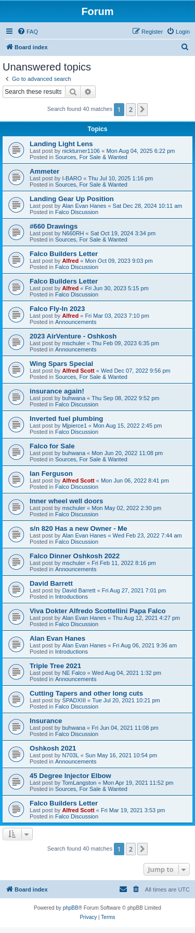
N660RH (73, 233)
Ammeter (44, 171)
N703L (70, 755)
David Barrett (51, 583)
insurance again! (57, 391)
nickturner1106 (81, 151)
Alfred (70, 261)
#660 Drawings (53, 226)
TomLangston (79, 783)
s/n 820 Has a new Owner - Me (78, 528)
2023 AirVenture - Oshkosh (73, 336)
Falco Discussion (76, 212)
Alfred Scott (78, 370)
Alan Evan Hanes (84, 206)
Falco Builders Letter (64, 254)
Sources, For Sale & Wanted (91, 157)
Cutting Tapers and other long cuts (86, 693)
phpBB (71, 908)
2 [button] (131, 109)
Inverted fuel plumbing (66, 418)
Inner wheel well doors (66, 501)
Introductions (71, 596)
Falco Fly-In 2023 (57, 309)
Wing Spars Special (61, 363)
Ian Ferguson (51, 473)
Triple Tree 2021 (55, 666)
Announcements (76, 322)
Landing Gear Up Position (72, 199)
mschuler (73, 343)
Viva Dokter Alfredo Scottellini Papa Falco (98, 611)
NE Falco (73, 673)
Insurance (46, 721)
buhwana (73, 398)
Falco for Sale (52, 446)
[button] (142, 109)
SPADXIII (74, 700)
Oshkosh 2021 (53, 748)
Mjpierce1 (74, 425)
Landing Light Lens (61, 144)
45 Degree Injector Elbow (70, 776)
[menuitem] (27, 31)
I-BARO (72, 178)
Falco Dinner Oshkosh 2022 (75, 556)
